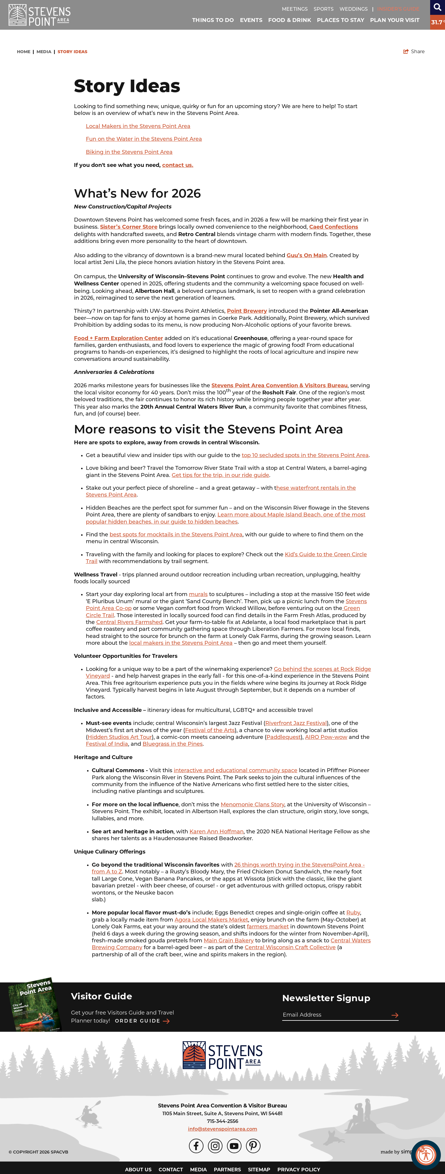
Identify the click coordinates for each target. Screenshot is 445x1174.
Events (251, 20)
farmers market (268, 927)
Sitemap (259, 1168)
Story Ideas (73, 52)
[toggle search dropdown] (437, 7)
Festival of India (107, 744)
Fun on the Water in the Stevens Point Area (144, 139)
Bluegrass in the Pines (173, 744)
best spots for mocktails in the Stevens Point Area (176, 535)
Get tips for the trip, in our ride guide (220, 475)
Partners (227, 1168)
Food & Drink (289, 20)
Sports (324, 9)
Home (25, 52)
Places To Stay (340, 20)
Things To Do (213, 20)
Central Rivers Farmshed (129, 622)
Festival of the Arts (210, 731)
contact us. (177, 165)
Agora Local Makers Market (211, 920)
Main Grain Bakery (229, 941)
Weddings (354, 9)
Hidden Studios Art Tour (120, 737)
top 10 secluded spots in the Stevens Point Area (305, 456)
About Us (138, 1168)
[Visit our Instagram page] (215, 1144)
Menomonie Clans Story (252, 805)
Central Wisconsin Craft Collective (290, 948)
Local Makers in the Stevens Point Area (138, 126)
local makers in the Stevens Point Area (181, 643)
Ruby (353, 913)
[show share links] (414, 51)
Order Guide (142, 1020)
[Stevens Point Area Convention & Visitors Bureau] (39, 15)
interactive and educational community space (235, 771)
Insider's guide (398, 9)
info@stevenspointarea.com (222, 1127)
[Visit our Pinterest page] (253, 1144)
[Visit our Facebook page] (196, 1144)
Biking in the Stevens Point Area (129, 152)
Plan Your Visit (394, 20)
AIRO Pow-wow (326, 737)
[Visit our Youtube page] (234, 1144)
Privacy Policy (298, 1168)
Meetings (295, 9)
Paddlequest (283, 737)
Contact (171, 1168)
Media (46, 52)
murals (198, 595)
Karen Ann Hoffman (217, 832)
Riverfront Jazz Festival (296, 723)
